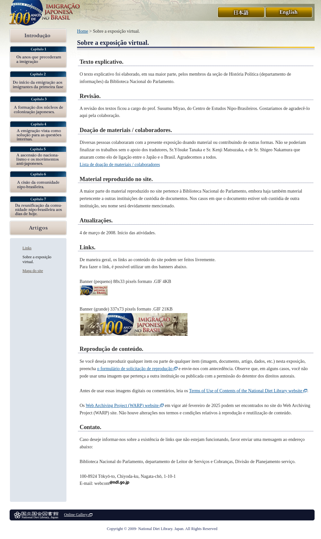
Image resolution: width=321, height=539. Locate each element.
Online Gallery (78, 514)
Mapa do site (32, 271)
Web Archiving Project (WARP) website (125, 405)
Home (82, 31)
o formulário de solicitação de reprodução (137, 368)
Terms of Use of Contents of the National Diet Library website (248, 390)
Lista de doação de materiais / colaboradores (120, 164)
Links (26, 248)
